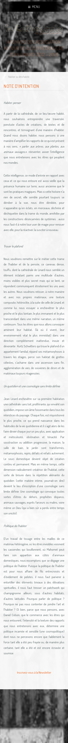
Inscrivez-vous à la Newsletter (34, 672)
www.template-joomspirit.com (1, 725)
